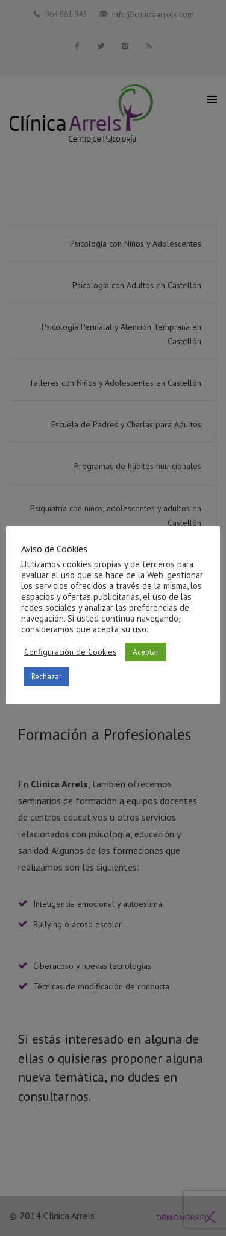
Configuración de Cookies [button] (70, 651)
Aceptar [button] (146, 652)
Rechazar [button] (46, 677)
